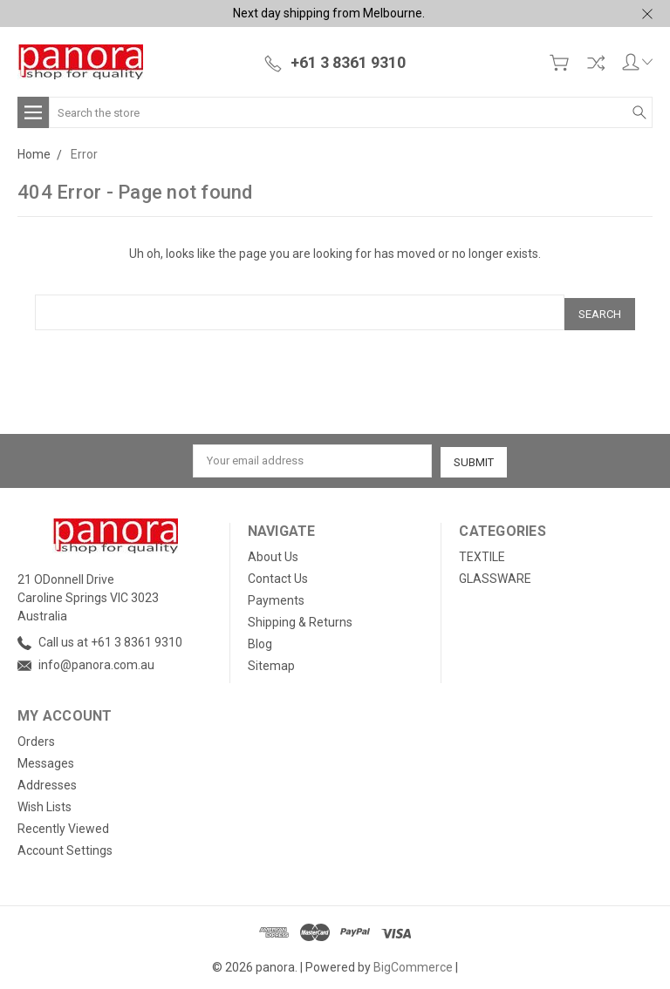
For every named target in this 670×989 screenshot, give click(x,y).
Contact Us (278, 574)
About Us (273, 552)
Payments (276, 596)
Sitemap (271, 661)
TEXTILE (482, 552)
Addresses (47, 781)
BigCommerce (413, 963)
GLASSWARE (495, 574)
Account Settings (65, 846)
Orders (36, 737)
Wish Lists (44, 802)
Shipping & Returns (300, 618)
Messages (45, 759)
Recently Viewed (63, 824)
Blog (260, 640)
